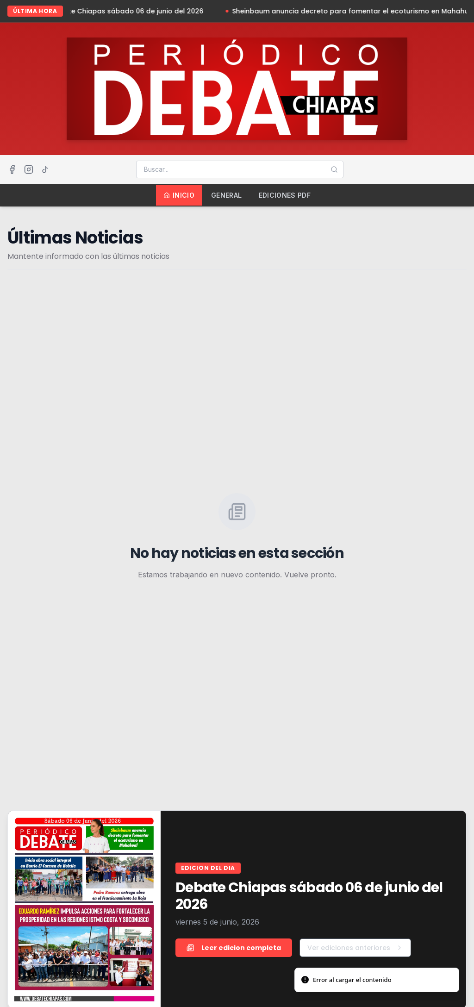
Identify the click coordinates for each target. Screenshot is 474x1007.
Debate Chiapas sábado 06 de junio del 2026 (130, 11)
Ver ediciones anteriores (355, 947)
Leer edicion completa (234, 947)
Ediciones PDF (285, 195)
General (226, 195)
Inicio (178, 195)
